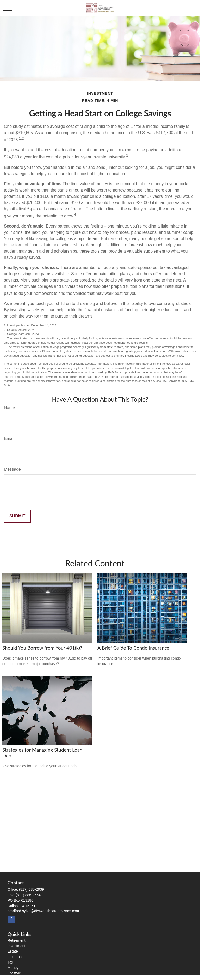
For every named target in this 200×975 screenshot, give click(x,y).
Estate (13, 951)
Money (13, 968)
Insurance (15, 957)
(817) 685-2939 (31, 889)
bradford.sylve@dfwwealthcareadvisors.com (43, 911)
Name (9, 407)
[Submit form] (17, 516)
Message (12, 469)
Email (9, 438)
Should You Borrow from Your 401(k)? (42, 648)
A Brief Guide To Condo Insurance (133, 648)
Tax (10, 962)
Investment (16, 946)
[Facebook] (11, 919)
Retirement (16, 940)
